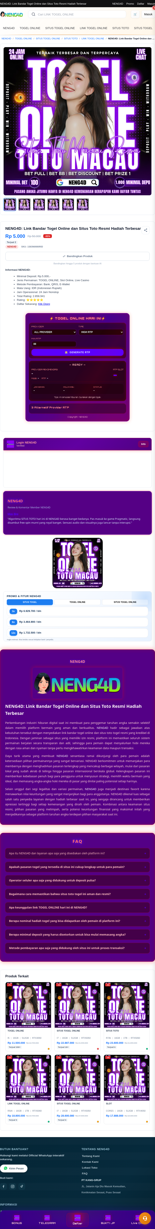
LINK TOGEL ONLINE (93, 28)
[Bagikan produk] (146, 230)
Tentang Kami (91, 1156)
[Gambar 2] (24, 204)
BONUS (17, 1220)
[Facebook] (3, 1186)
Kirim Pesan (14, 1168)
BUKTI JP (108, 1220)
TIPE (101, 330)
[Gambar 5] (68, 204)
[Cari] (33, 14)
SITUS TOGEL (143, 28)
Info (143, 444)
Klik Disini (44, 303)
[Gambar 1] (9, 204)
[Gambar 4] (53, 204)
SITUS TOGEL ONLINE (60, 28)
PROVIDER (53, 330)
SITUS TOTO (120, 28)
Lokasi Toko (90, 1167)
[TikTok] (21, 1186)
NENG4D (117, 3)
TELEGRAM (47, 1220)
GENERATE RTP (77, 352)
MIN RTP (53, 342)
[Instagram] (12, 1186)
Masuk (151, 3)
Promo (130, 3)
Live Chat (138, 1220)
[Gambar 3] (39, 204)
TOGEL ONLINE (30, 28)
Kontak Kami (90, 1161)
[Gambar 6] (82, 204)
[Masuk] (148, 14)
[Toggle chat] (145, 1218)
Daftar (140, 3)
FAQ (85, 1173)
